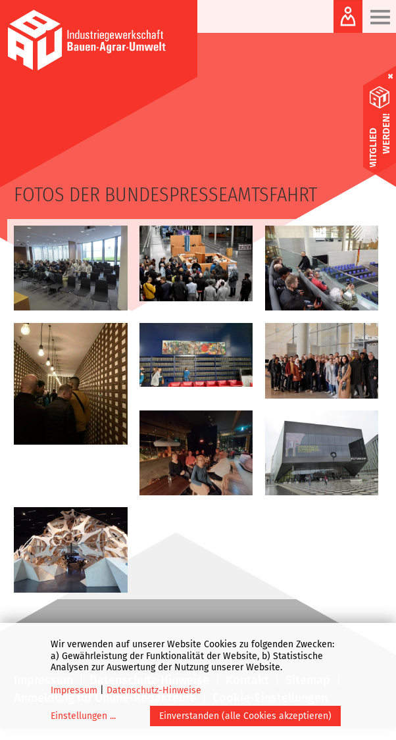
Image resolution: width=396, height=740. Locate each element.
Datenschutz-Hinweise (154, 690)
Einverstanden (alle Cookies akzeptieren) (245, 716)
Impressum (74, 690)
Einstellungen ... (83, 716)
